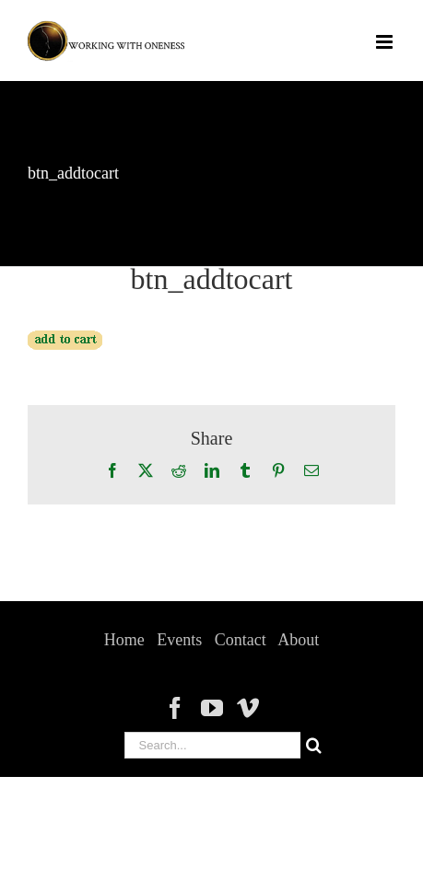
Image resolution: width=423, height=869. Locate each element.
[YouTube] (212, 708)
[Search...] (212, 745)
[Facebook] (175, 708)
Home (124, 640)
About (298, 640)
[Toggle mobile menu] (385, 42)
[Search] (313, 745)
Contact (240, 640)
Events (179, 640)
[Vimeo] (248, 708)
